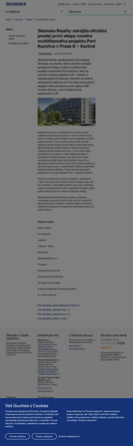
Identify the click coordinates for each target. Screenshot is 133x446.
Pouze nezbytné (44, 439)
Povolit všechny (17, 439)
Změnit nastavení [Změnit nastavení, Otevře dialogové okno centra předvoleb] (68, 438)
